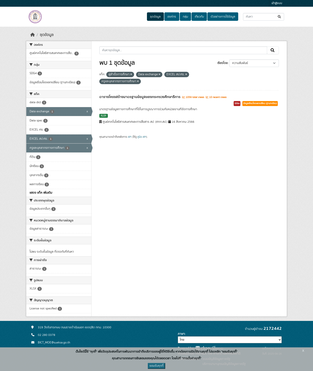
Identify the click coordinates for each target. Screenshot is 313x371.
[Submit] (279, 17)
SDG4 (237, 103)
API (130, 137)
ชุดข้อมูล (155, 17)
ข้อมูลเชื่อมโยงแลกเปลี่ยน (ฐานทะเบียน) (260, 103)
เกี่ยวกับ (199, 17)
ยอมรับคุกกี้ (156, 366)
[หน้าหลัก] (32, 35)
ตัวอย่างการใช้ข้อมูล (223, 17)
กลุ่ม (185, 17)
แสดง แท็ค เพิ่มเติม (41, 193)
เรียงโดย (222, 63)
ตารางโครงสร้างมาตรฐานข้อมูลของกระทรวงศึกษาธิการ (140, 97)
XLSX (103, 116)
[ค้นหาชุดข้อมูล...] (263, 17)
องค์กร (171, 17)
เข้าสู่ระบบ (276, 3)
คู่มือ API (141, 137)
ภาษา (181, 334)
